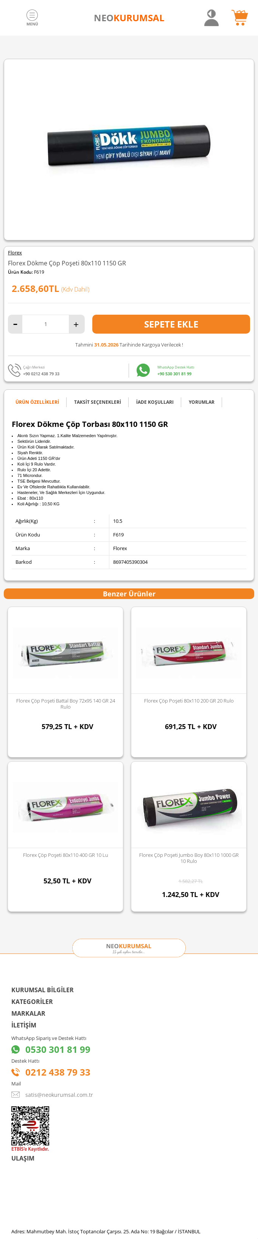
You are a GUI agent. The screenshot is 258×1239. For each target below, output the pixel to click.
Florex (15, 252)
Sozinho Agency (78, 1213)
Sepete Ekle (171, 324)
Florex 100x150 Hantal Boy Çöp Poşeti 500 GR (189, 701)
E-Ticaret (105, 1229)
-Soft (89, 1229)
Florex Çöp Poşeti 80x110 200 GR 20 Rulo (65, 701)
